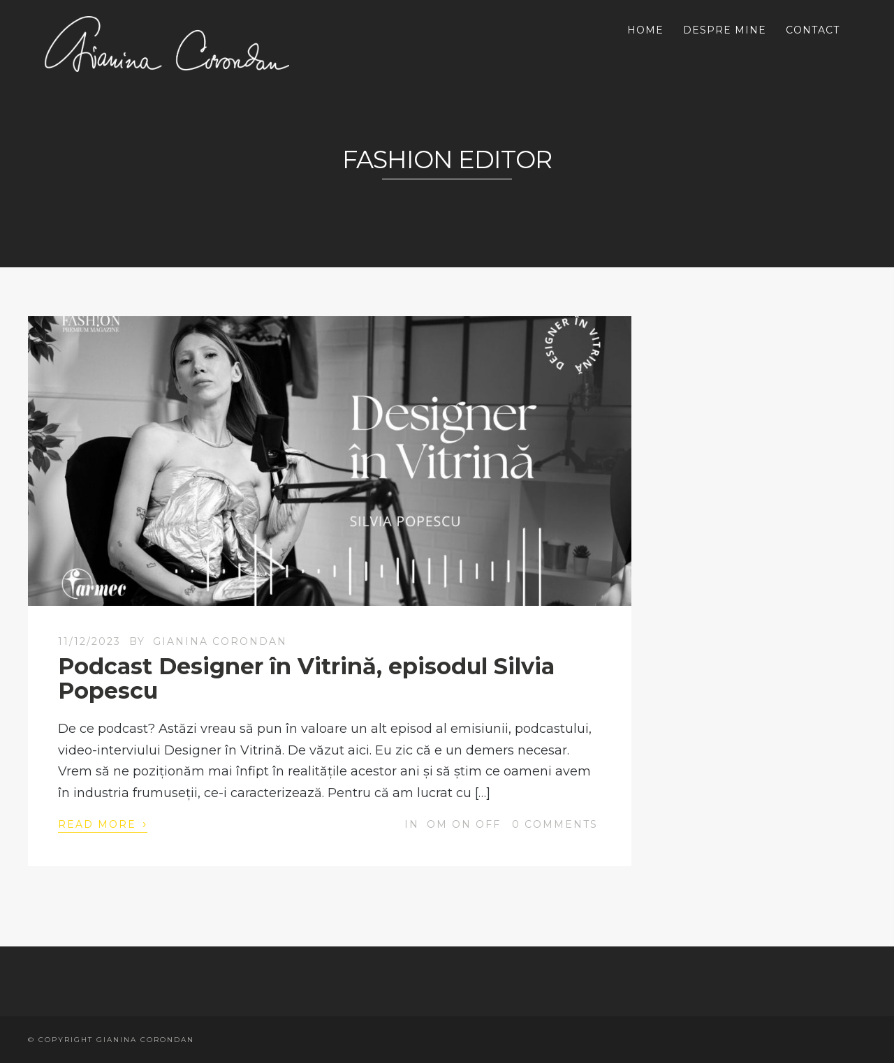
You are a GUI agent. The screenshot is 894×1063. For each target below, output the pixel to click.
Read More (102, 823)
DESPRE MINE (724, 30)
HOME (645, 30)
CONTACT (813, 30)
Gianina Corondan (220, 641)
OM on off (464, 824)
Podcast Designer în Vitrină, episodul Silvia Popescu (306, 678)
